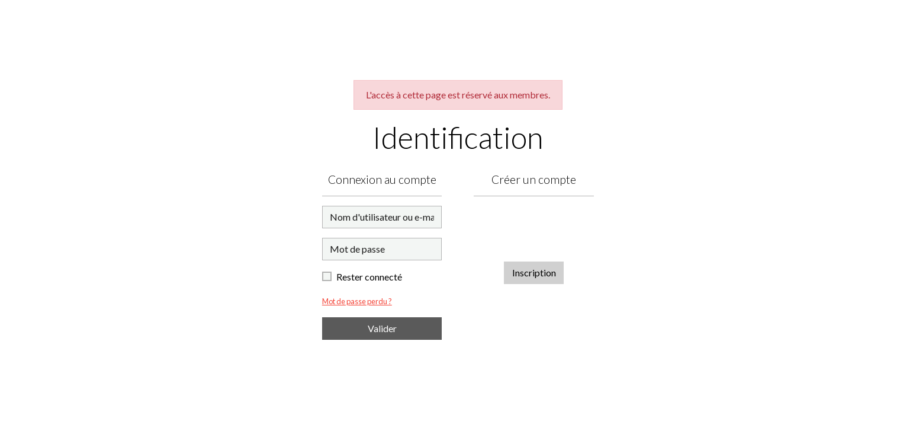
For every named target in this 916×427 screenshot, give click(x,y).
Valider (382, 328)
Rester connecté (369, 276)
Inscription (534, 272)
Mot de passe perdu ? (357, 301)
